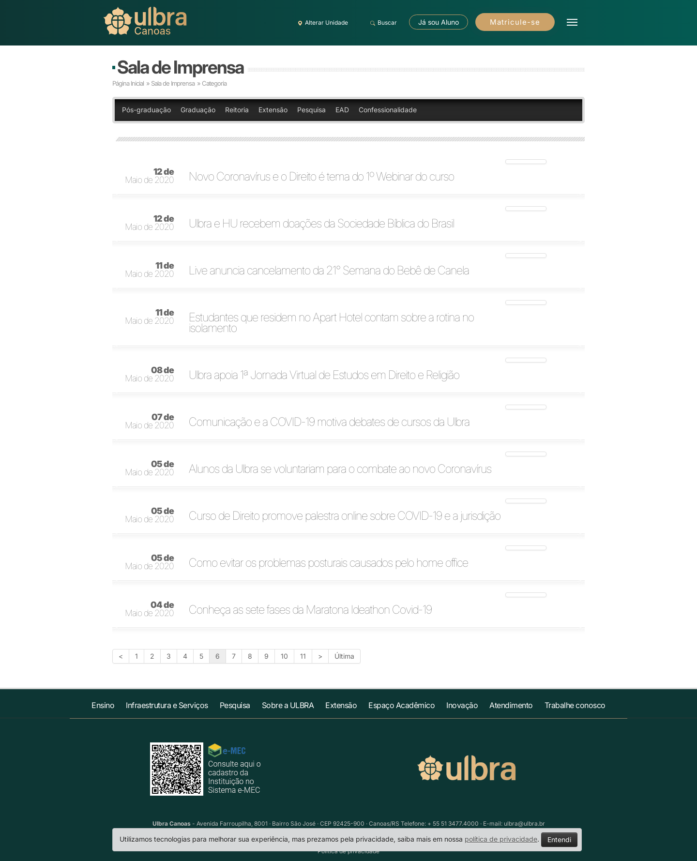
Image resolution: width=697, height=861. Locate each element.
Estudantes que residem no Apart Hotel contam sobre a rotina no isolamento (331, 322)
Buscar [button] (382, 23)
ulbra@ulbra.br (524, 823)
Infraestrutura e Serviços (167, 705)
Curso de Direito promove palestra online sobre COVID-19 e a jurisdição (344, 516)
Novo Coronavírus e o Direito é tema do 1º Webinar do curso (321, 176)
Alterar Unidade (321, 23)
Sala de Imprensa (180, 67)
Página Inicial (128, 83)
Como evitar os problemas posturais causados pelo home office (328, 563)
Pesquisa (311, 110)
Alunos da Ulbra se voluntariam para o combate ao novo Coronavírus (340, 469)
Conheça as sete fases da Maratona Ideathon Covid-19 (310, 609)
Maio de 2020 (149, 176)
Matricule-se (515, 22)
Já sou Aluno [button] (438, 22)
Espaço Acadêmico (401, 705)
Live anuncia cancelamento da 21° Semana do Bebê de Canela (329, 270)
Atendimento (511, 705)
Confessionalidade (388, 110)
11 (303, 656)
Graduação (198, 110)
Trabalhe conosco (575, 705)
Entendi (559, 839)
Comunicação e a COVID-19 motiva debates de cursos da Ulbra (329, 422)
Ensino (102, 705)
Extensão (273, 110)
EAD (342, 110)
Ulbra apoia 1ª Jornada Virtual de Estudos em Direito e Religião (324, 375)
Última (344, 656)
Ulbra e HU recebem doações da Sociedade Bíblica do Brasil (321, 223)
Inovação (462, 705)
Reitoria (237, 110)
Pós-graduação (146, 110)
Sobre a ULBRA (288, 705)
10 (284, 656)
